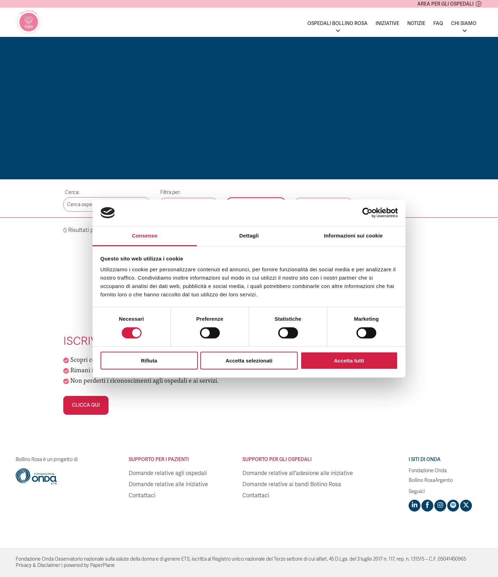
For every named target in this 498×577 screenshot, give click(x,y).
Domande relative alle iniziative (168, 484)
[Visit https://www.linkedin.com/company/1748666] (414, 505)
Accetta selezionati (248, 361)
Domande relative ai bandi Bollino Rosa (291, 484)
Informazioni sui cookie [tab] (353, 236)
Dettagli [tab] (249, 236)
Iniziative (387, 23)
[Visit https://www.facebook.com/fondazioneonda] (427, 505)
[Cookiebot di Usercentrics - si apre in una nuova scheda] (367, 213)
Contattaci (142, 495)
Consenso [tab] (144, 236)
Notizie (416, 23)
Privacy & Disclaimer (38, 565)
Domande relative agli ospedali (168, 473)
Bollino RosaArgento (431, 480)
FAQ (438, 23)
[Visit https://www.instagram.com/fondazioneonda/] (440, 505)
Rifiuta (149, 361)
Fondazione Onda (428, 471)
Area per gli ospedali (445, 4)
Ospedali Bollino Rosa (337, 23)
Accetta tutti (349, 361)
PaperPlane (102, 565)
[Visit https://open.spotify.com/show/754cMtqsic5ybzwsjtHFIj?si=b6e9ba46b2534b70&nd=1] (453, 505)
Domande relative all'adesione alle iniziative (297, 473)
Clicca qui (86, 405)
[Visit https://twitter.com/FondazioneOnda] (466, 505)
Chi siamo (463, 23)
